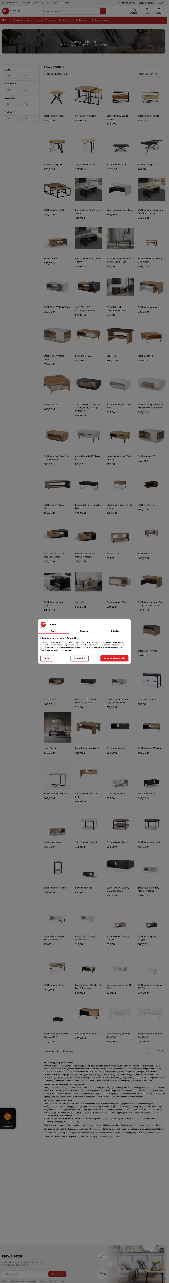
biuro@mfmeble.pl (145, 3)
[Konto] (147, 11)
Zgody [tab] (54, 631)
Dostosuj (79, 658)
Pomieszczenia (23, 20)
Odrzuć (47, 658)
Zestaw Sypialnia (100, 20)
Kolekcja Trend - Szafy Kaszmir (74, 20)
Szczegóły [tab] (84, 631)
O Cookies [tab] (115, 631)
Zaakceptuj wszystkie (114, 658)
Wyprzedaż (51, 20)
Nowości (39, 20)
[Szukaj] (103, 11)
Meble (7, 20)
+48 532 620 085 (127, 3)
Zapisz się (57, 1274)
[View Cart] (159, 11)
